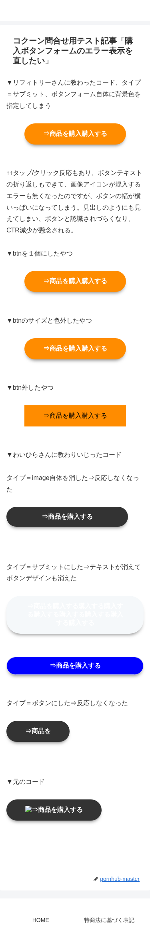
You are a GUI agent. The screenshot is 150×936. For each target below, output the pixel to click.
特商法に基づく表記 (109, 920)
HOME (40, 920)
